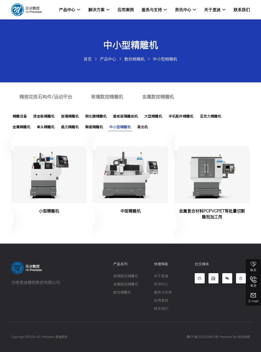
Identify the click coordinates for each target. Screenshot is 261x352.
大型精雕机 (153, 116)
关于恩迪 (215, 10)
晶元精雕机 (70, 127)
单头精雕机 (46, 127)
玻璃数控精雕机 (107, 97)
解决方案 (99, 10)
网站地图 (244, 337)
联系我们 (241, 9)
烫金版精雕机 (44, 116)
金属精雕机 (21, 127)
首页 (88, 59)
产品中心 (70, 10)
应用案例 (126, 9)
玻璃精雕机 (70, 116)
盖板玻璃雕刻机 (125, 116)
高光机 (142, 127)
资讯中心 (186, 10)
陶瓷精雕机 (94, 127)
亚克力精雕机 (210, 116)
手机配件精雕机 (180, 116)
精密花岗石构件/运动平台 (45, 97)
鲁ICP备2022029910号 (202, 337)
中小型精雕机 (165, 59)
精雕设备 (19, 116)
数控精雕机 (134, 59)
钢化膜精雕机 (96, 116)
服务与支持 (154, 10)
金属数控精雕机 (158, 97)
